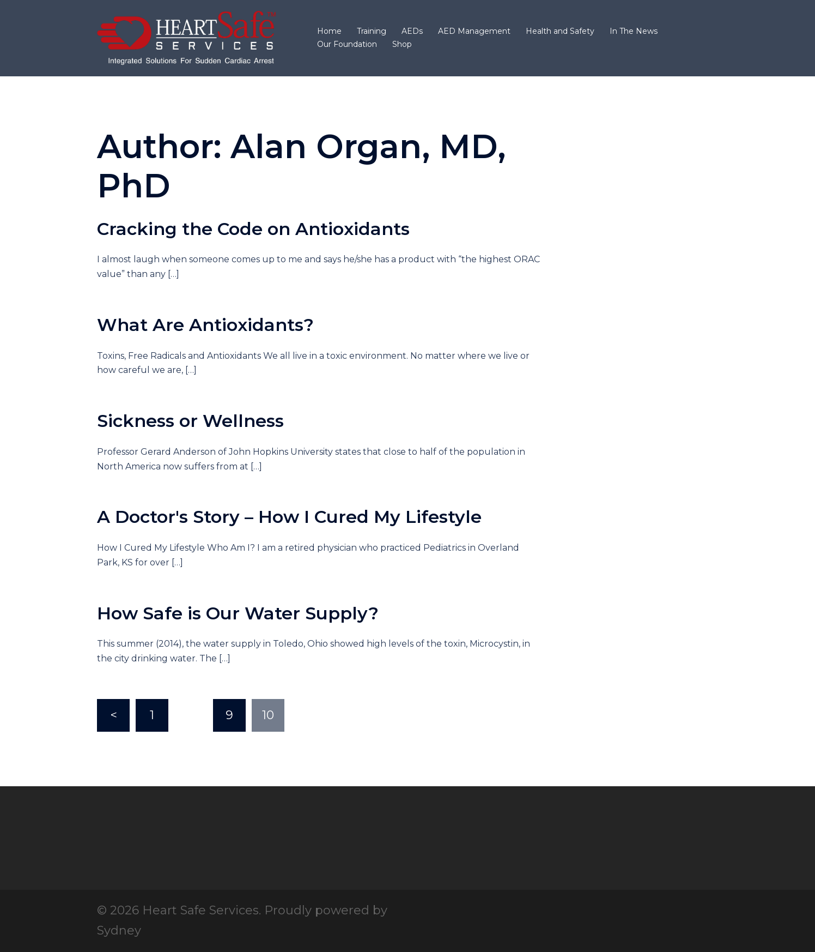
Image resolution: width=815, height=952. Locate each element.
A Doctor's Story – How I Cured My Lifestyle (289, 516)
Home (329, 31)
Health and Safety (560, 31)
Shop (402, 44)
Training (371, 31)
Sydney (119, 930)
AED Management (474, 31)
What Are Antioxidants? (205, 324)
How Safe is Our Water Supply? (238, 613)
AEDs (412, 31)
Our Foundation (347, 44)
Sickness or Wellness (190, 420)
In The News (634, 31)
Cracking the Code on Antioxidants (253, 228)
